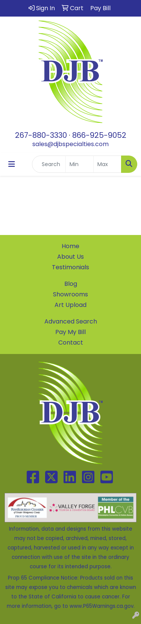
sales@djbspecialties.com (70, 144)
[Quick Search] (49, 164)
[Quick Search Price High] (107, 164)
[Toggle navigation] (12, 164)
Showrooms (70, 294)
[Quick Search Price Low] (79, 164)
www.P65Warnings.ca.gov (101, 606)
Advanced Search (70, 321)
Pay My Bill (70, 332)
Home (70, 246)
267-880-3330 (41, 135)
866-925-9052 (99, 135)
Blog (70, 283)
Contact (70, 342)
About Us (70, 256)
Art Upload (70, 305)
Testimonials (70, 267)
